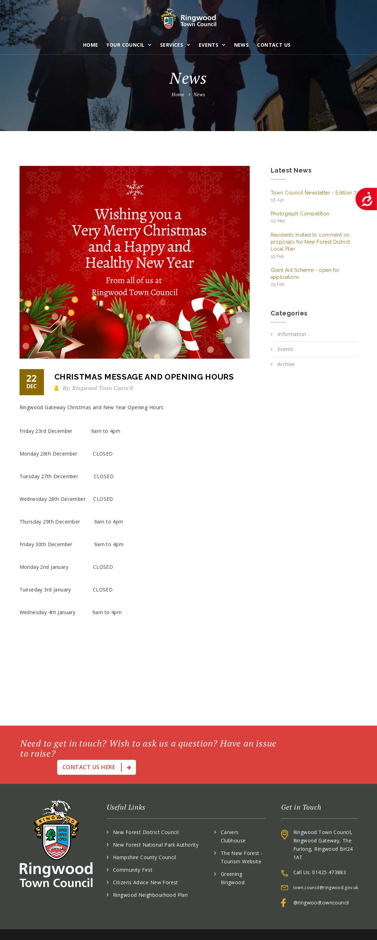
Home (91, 43)
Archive (286, 364)
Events (209, 43)
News (242, 43)
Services (172, 43)
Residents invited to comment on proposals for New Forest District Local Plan (310, 245)
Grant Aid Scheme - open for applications (305, 277)
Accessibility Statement (330, 926)
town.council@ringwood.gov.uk (326, 871)
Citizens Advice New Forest (145, 866)
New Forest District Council (146, 815)
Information (292, 334)
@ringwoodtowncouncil (321, 886)
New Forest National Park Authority (155, 828)
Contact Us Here (318, 743)
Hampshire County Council (144, 841)
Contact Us (275, 43)
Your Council (126, 43)
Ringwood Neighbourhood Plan (150, 878)
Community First (132, 853)
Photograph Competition (300, 217)
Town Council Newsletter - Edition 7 (313, 196)
